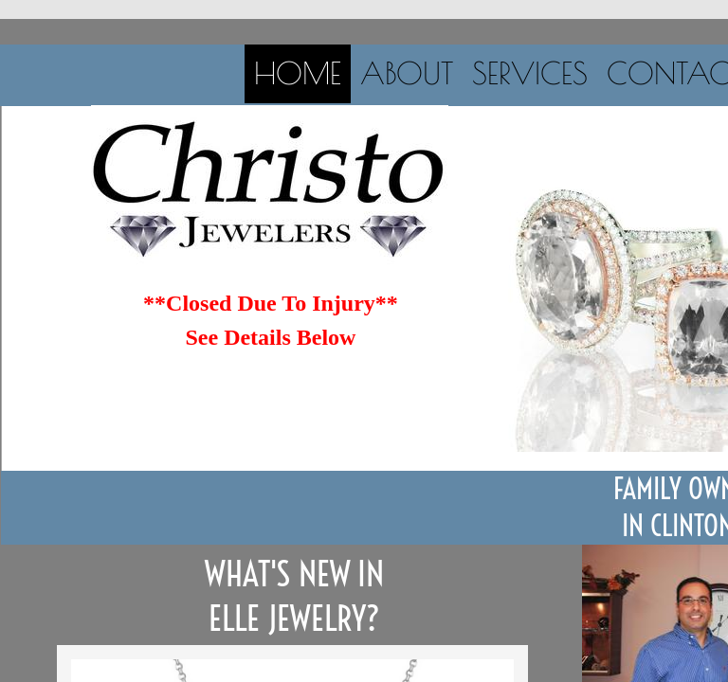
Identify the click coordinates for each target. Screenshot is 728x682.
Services (530, 73)
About (406, 73)
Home (297, 73)
